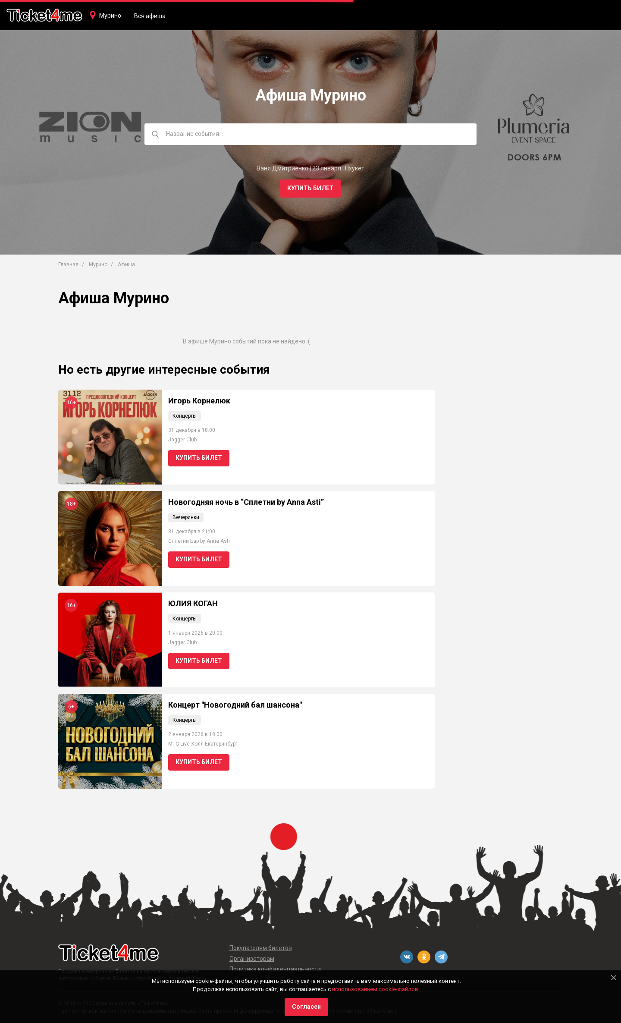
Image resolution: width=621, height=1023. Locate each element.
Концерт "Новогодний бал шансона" (235, 704)
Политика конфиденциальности (275, 969)
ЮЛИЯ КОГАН (193, 603)
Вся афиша (150, 16)
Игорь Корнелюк (199, 400)
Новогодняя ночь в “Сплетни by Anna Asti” (246, 502)
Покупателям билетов (260, 947)
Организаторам (251, 958)
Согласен (306, 1006)
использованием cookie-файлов (375, 989)
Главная (68, 264)
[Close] (613, 977)
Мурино (110, 15)
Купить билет (310, 188)
